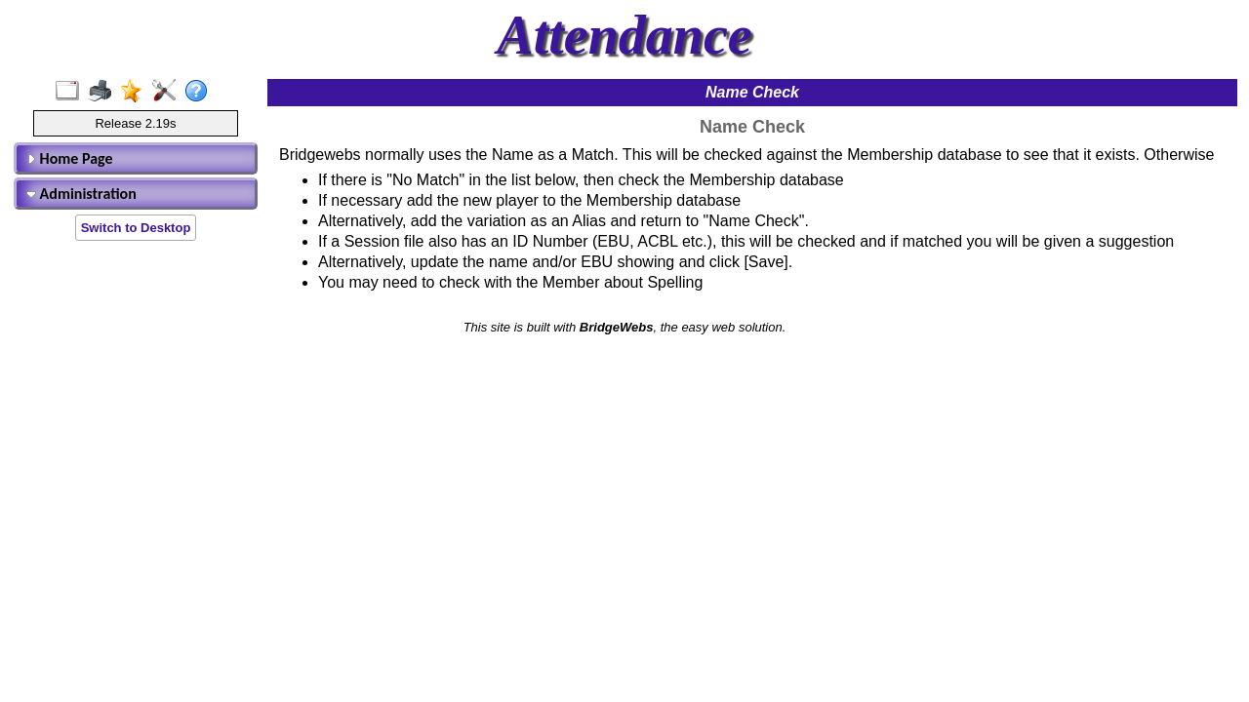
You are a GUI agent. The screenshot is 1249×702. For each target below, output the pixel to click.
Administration (81, 193)
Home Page (69, 158)
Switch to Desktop (136, 227)
